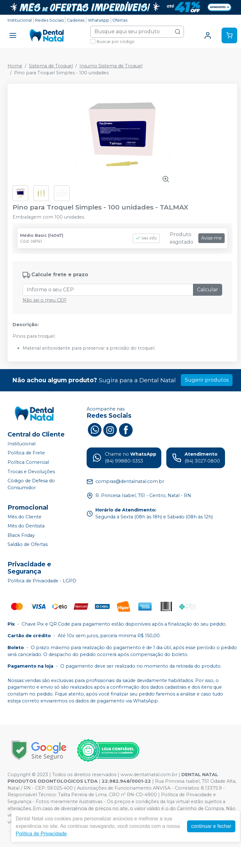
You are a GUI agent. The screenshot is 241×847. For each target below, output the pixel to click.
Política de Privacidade (41, 833)
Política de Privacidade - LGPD (42, 581)
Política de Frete (26, 453)
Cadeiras (75, 20)
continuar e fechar (211, 826)
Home (15, 66)
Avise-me (211, 238)
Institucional (20, 20)
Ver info (146, 238)
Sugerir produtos (206, 380)
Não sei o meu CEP (45, 300)
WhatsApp (98, 20)
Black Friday (21, 535)
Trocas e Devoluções (31, 471)
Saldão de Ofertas (28, 545)
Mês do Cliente (24, 517)
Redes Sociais (49, 20)
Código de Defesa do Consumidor (31, 484)
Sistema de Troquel (51, 66)
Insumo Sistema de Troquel (110, 66)
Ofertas (119, 20)
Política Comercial (28, 462)
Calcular (207, 290)
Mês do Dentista (26, 526)
